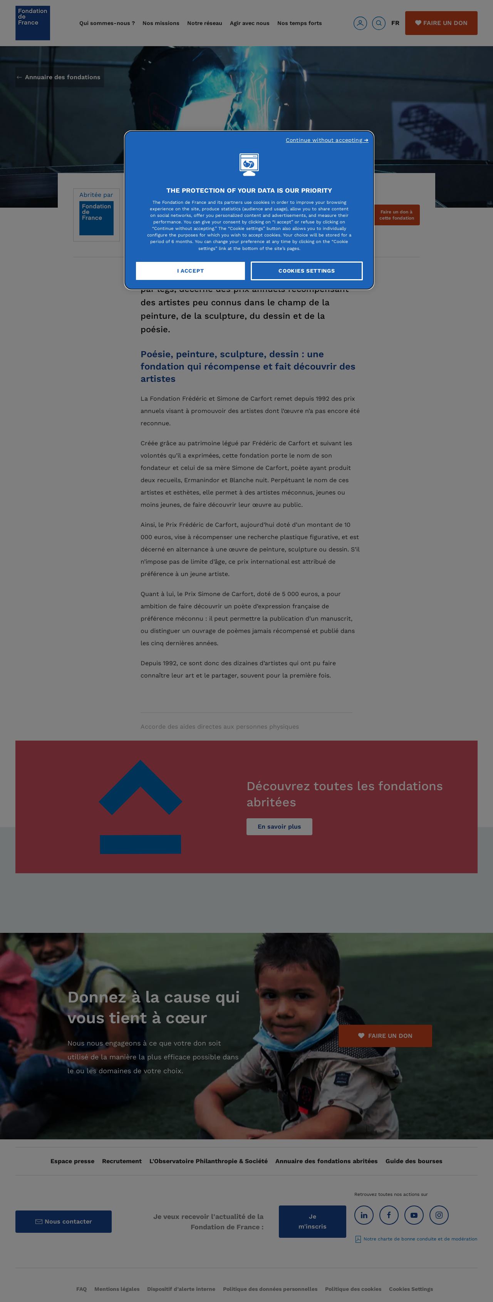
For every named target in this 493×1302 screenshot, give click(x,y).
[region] (249, 210)
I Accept (190, 271)
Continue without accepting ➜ (327, 140)
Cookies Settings (306, 271)
